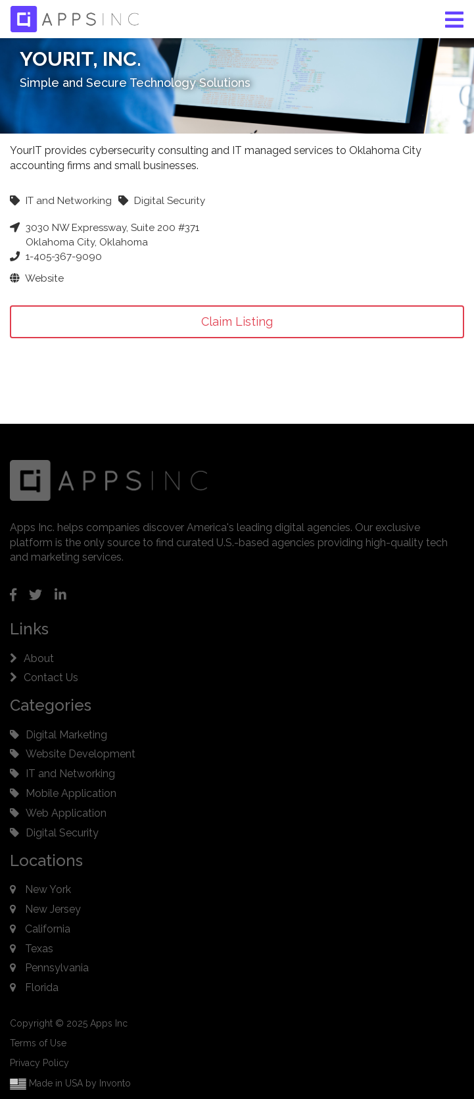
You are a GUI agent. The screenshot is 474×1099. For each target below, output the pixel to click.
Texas (39, 948)
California (47, 929)
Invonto (115, 1083)
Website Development (80, 754)
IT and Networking (70, 773)
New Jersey (53, 909)
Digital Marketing (66, 734)
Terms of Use (38, 1043)
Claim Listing (237, 321)
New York (48, 889)
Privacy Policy (39, 1063)
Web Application (66, 813)
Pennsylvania (57, 967)
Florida (42, 987)
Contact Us (51, 677)
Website (37, 278)
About (39, 658)
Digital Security (62, 833)
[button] (454, 19)
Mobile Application (71, 793)
